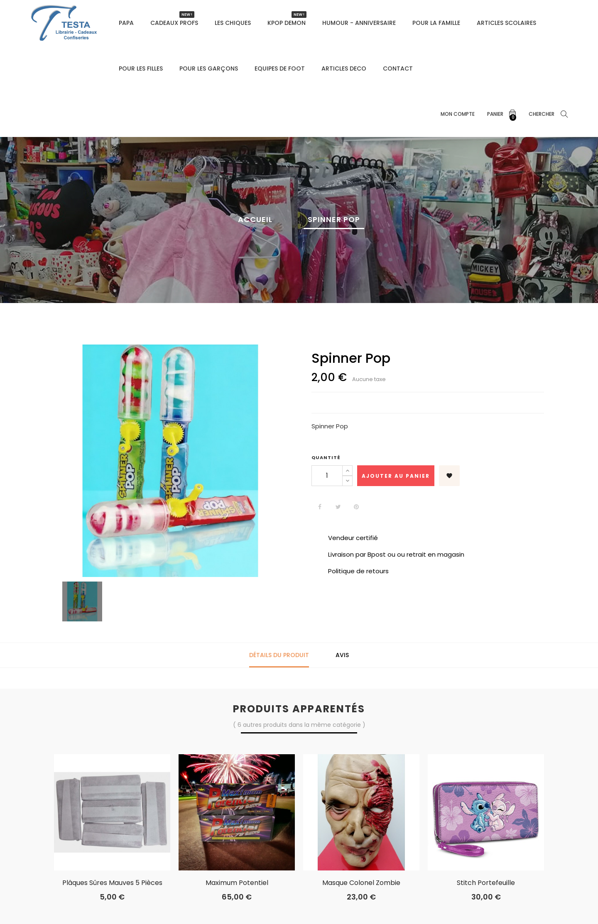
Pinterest (356, 507)
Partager (319, 507)
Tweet (338, 507)
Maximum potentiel (237, 883)
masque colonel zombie (361, 883)
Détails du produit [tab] (279, 655)
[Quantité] (327, 475)
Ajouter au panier (396, 475)
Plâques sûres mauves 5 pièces (112, 883)
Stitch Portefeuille (486, 883)
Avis (342, 655)
